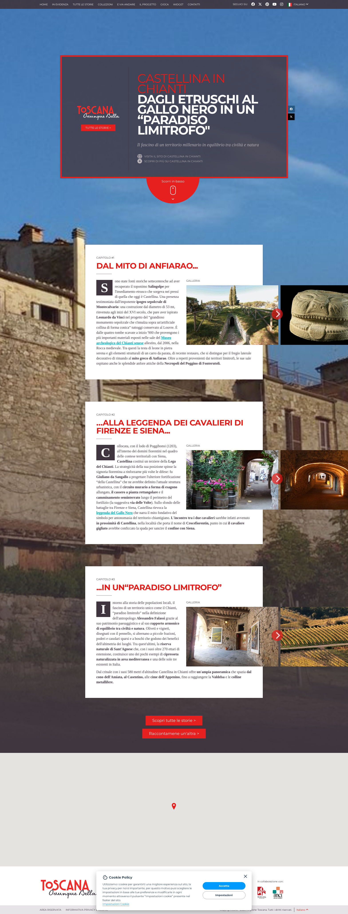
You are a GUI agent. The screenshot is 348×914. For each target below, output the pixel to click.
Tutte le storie (83, 4)
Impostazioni (224, 895)
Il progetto (148, 4)
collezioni (105, 4)
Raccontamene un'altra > (174, 733)
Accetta (224, 885)
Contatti (194, 4)
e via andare (126, 4)
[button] (297, 4)
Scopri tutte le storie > (174, 720)
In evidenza (60, 4)
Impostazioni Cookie (116, 904)
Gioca (164, 4)
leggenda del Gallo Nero (114, 513)
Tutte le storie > (98, 127)
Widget (178, 4)
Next (277, 314)
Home (44, 4)
